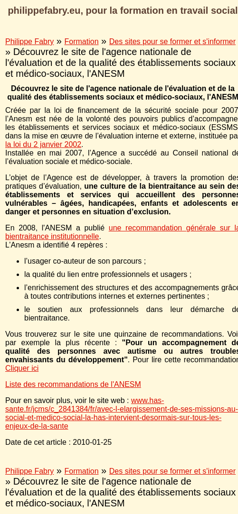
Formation (82, 41)
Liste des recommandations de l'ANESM (73, 384)
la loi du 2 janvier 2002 (43, 144)
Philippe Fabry (29, 41)
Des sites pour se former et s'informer (172, 41)
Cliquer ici (21, 368)
